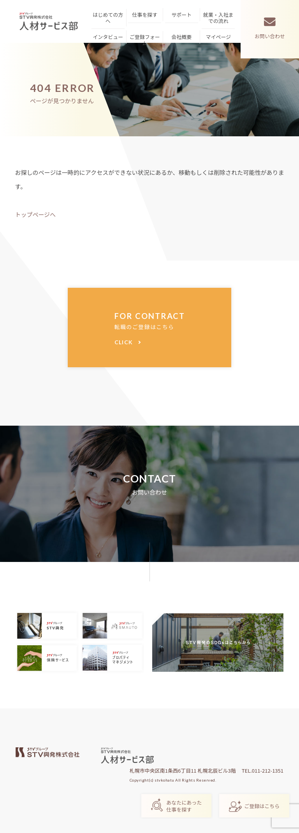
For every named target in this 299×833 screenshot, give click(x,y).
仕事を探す (144, 14)
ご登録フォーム (145, 40)
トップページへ (35, 214)
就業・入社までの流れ (218, 18)
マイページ (218, 37)
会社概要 (181, 37)
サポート (181, 14)
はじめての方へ (108, 18)
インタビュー (108, 37)
